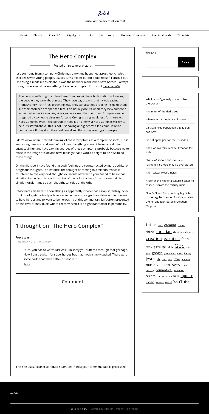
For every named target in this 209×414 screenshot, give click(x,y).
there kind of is (113, 86)
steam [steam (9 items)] (169, 276)
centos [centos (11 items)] (181, 225)
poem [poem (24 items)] (165, 264)
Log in (14, 392)
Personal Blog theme (126, 408)
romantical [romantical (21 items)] (164, 270)
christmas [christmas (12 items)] (178, 232)
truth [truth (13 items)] (176, 276)
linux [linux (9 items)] (164, 259)
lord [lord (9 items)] (170, 259)
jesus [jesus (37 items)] (150, 259)
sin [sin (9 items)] (163, 276)
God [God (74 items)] (179, 245)
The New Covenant (132, 35)
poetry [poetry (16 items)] (175, 265)
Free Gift (55, 35)
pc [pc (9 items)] (158, 265)
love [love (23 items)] (177, 259)
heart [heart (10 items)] (180, 253)
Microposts (106, 35)
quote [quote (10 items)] (185, 265)
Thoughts (183, 35)
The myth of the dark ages (162, 111)
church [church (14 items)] (189, 232)
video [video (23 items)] (150, 282)
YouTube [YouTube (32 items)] (181, 281)
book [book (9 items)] (160, 225)
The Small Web (161, 35)
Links (90, 35)
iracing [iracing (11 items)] (187, 253)
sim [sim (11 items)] (158, 276)
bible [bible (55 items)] (151, 224)
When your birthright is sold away (166, 119)
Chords (38, 35)
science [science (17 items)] (150, 276)
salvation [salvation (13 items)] (179, 270)
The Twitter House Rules (161, 172)
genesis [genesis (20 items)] (167, 246)
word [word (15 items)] (168, 282)
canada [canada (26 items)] (170, 225)
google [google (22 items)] (157, 253)
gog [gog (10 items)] (188, 247)
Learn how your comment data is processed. (97, 367)
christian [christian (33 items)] (164, 231)
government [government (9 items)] (170, 253)
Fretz (19, 237)
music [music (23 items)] (150, 264)
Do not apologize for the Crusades (167, 140)
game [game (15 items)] (157, 246)
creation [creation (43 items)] (154, 238)
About (23, 35)
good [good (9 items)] (148, 253)
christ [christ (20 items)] (150, 232)
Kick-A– (113, 73)
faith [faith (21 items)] (185, 239)
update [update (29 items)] (186, 275)
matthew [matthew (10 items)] (186, 259)
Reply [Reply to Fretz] (27, 264)
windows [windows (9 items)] (160, 282)
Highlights (73, 35)
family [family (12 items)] (149, 246)
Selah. (104, 12)
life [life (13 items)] (158, 259)
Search (151, 53)
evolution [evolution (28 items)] (172, 238)
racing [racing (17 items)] (150, 270)
